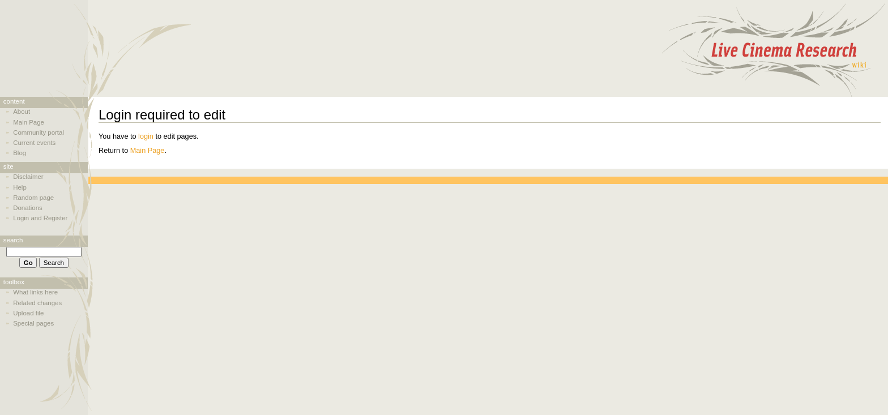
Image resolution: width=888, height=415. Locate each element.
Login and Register (40, 218)
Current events (34, 142)
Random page (33, 197)
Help (20, 187)
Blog (19, 152)
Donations (27, 207)
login (145, 136)
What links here (35, 292)
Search (13, 240)
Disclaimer (28, 176)
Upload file (28, 313)
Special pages (33, 323)
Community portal (38, 132)
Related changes (37, 303)
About (21, 111)
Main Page (147, 151)
